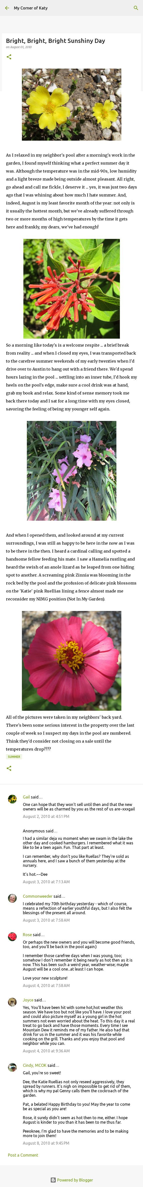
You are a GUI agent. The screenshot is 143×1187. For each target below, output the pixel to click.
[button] (9, 57)
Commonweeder (37, 896)
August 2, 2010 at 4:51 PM (46, 816)
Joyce (28, 1000)
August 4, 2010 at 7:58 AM (46, 985)
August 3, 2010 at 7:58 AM (46, 920)
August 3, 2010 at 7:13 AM (46, 882)
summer (14, 756)
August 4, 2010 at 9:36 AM (46, 1051)
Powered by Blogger (71, 1180)
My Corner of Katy (31, 8)
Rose (27, 934)
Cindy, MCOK (35, 1065)
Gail (26, 797)
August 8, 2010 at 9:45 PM (46, 1143)
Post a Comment (23, 1155)
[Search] (136, 8)
